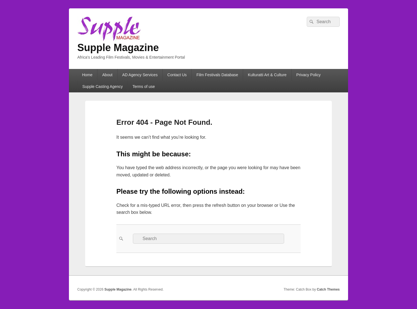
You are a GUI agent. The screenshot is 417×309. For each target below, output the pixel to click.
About (107, 75)
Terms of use (144, 86)
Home (87, 75)
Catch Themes (328, 289)
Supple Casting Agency (102, 86)
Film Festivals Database (217, 75)
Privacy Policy (308, 75)
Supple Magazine (118, 47)
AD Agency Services (140, 75)
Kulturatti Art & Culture (267, 75)
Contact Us (177, 75)
